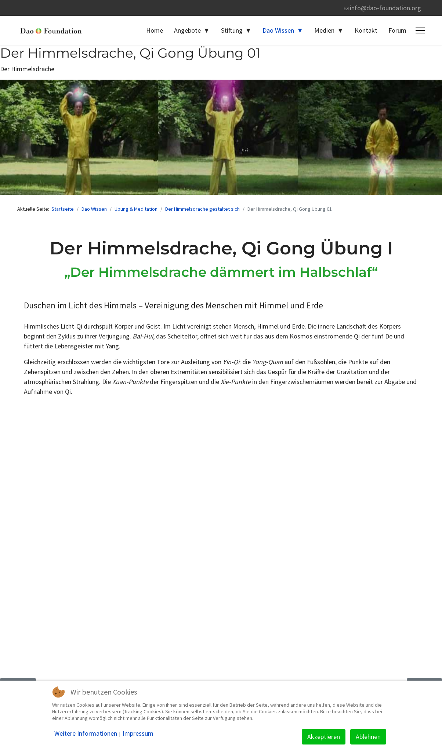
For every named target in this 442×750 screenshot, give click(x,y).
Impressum (138, 733)
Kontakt (366, 30)
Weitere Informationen (85, 733)
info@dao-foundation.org (385, 8)
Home (154, 30)
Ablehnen (368, 736)
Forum (397, 30)
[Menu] (420, 30)
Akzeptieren (323, 736)
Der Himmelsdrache (27, 69)
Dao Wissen (278, 30)
